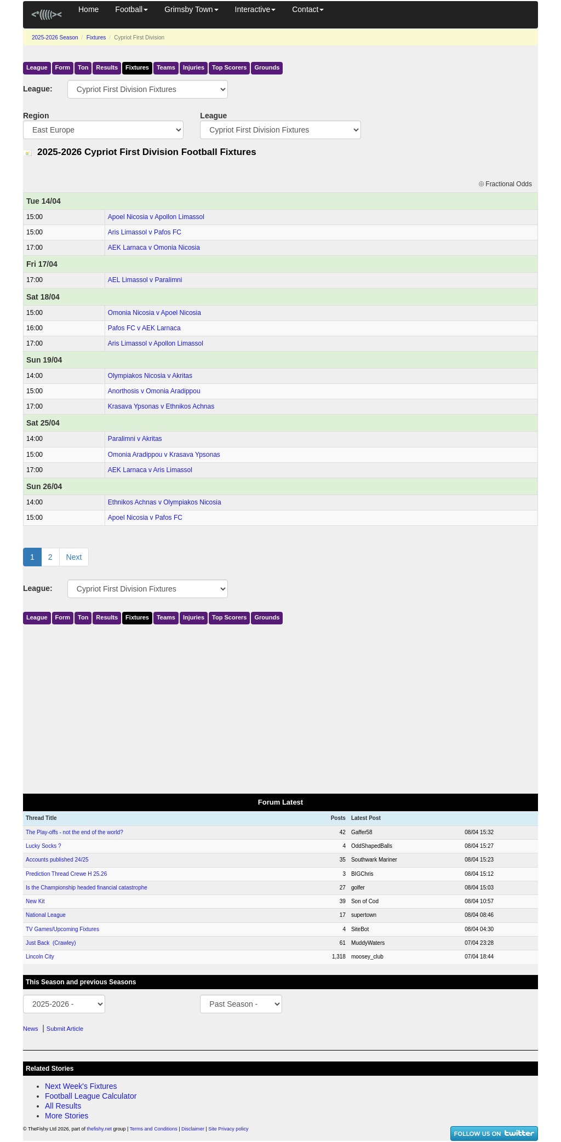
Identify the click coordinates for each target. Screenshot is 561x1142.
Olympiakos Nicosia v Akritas (150, 376)
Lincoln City (40, 957)
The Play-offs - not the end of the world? (74, 832)
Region (36, 115)
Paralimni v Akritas (135, 439)
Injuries (193, 67)
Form (63, 67)
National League (46, 915)
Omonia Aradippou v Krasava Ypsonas (164, 454)
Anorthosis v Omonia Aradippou (154, 391)
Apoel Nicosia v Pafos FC (145, 517)
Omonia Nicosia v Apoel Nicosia (154, 313)
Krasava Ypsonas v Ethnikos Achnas (161, 406)
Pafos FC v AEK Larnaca (144, 328)
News (30, 1028)
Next (74, 557)
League (37, 67)
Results (107, 67)
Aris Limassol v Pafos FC (144, 232)
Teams (166, 67)
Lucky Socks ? (43, 846)
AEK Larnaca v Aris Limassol (150, 470)
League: (37, 88)
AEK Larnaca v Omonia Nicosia (154, 247)
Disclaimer (192, 1129)
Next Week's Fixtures (81, 1086)
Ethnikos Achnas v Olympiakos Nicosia (164, 502)
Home (88, 9)
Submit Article (65, 1028)
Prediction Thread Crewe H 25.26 (66, 874)
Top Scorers (229, 67)
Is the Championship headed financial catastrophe (86, 888)
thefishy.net (99, 1129)
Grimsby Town (191, 9)
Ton (83, 67)
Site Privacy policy (228, 1129)
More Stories (66, 1115)
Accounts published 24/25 (57, 860)
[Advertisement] (280, 706)
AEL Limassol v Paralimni (145, 280)
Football (131, 9)
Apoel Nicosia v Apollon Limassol (156, 217)
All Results (63, 1105)
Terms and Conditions (154, 1129)
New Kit (35, 901)
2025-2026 (55, 38)
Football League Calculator (90, 1096)
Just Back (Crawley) (51, 943)
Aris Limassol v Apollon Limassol (155, 343)
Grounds (266, 67)
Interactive (255, 9)
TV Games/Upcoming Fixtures (62, 929)
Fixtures (96, 38)
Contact (308, 9)
